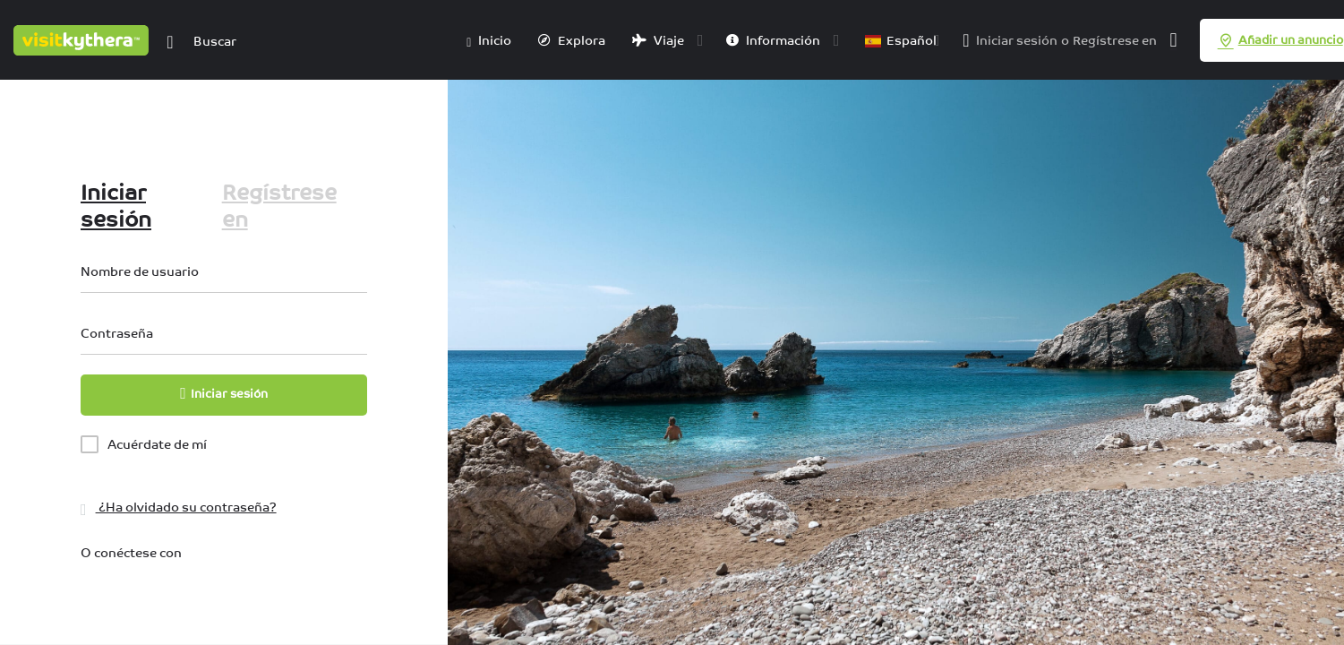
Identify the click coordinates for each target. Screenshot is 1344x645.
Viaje (658, 40)
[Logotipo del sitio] (83, 38)
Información (773, 40)
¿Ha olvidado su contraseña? (179, 507)
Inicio (489, 41)
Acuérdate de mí (157, 444)
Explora (571, 40)
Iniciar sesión (1016, 40)
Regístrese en (1115, 40)
